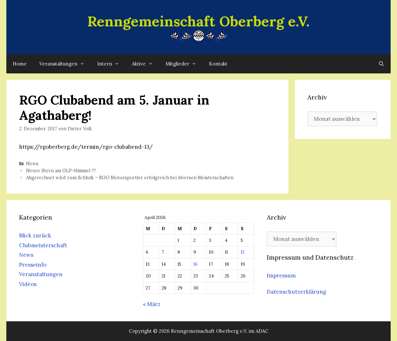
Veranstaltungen (65, 63)
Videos (28, 284)
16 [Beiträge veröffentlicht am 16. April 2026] (195, 264)
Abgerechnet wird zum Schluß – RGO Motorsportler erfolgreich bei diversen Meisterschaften (129, 177)
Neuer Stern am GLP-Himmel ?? (61, 170)
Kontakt (218, 64)
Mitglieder (184, 63)
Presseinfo (32, 264)
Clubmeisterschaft (43, 245)
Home (20, 64)
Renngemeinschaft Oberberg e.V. (198, 21)
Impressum (281, 275)
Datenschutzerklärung (296, 291)
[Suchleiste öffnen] (381, 63)
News (32, 163)
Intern (111, 63)
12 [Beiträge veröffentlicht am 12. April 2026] (243, 252)
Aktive (145, 63)
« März (151, 304)
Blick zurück (35, 235)
